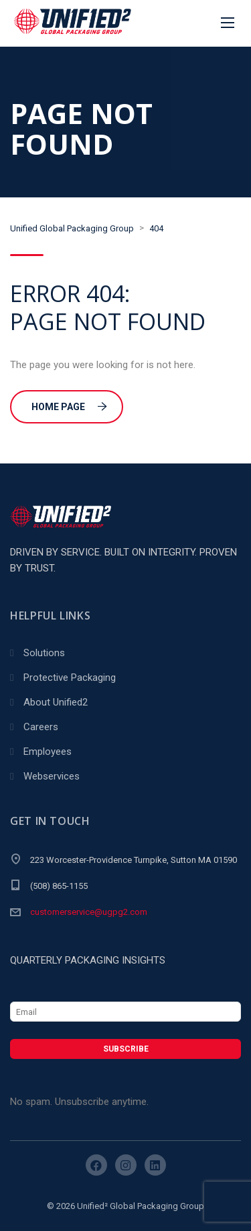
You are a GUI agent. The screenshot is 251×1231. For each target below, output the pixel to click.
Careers (40, 727)
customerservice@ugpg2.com (88, 912)
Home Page (69, 406)
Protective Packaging (69, 678)
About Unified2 (55, 702)
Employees (47, 752)
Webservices (51, 776)
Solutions (44, 653)
